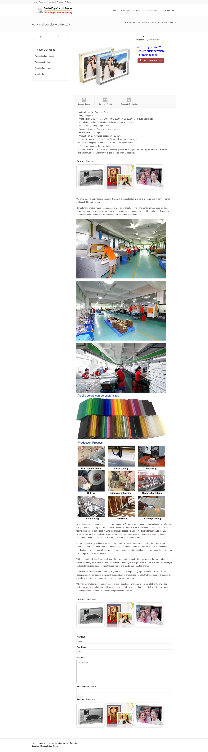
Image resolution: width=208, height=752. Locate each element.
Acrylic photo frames (152, 40)
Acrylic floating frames (44, 56)
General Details (84, 101)
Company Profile (105, 101)
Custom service (152, 10)
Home (35, 2)
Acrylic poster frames (44, 62)
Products (60, 2)
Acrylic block (40, 74)
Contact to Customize (152, 60)
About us (42, 2)
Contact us (51, 2)
